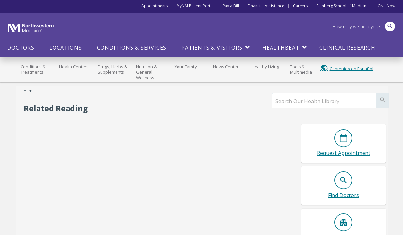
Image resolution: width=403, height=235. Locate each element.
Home (29, 90)
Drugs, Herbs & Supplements (112, 69)
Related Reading (56, 108)
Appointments (154, 5)
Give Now (386, 5)
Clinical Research (347, 47)
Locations (65, 47)
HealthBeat (281, 47)
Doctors (20, 47)
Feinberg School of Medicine (343, 5)
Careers (300, 5)
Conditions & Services (131, 47)
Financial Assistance (266, 5)
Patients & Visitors (211, 47)
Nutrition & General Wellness (146, 72)
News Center (226, 67)
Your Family (186, 67)
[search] (324, 101)
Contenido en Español (351, 68)
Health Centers (74, 67)
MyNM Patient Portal (195, 5)
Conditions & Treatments (33, 69)
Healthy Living (265, 67)
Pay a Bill (231, 5)
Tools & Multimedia (301, 69)
